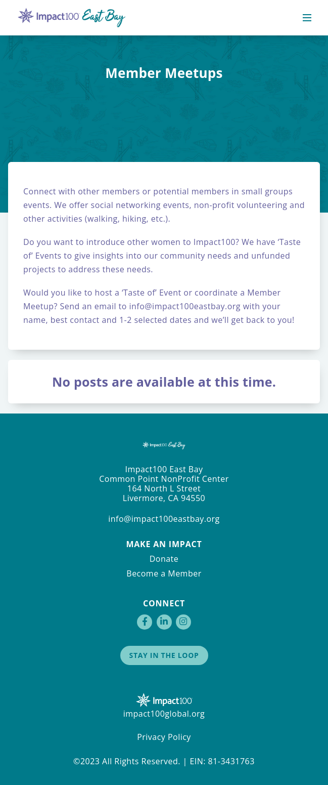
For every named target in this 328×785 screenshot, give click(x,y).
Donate (164, 558)
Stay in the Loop (164, 655)
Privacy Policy (164, 736)
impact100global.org (164, 713)
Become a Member (163, 573)
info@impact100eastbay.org (184, 306)
